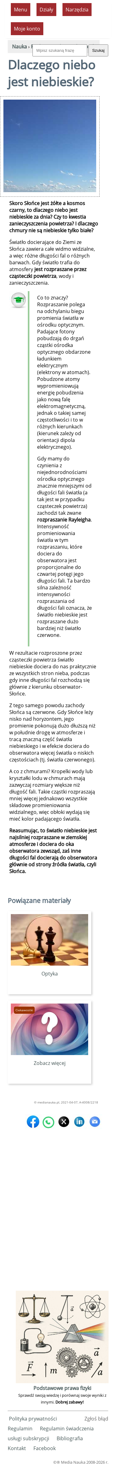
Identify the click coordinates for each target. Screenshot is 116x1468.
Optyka (49, 970)
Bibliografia (70, 1438)
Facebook (44, 1448)
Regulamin (20, 1428)
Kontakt (17, 1448)
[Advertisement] (58, 1231)
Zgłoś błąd (96, 1418)
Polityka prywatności (33, 1418)
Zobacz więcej (49, 1059)
